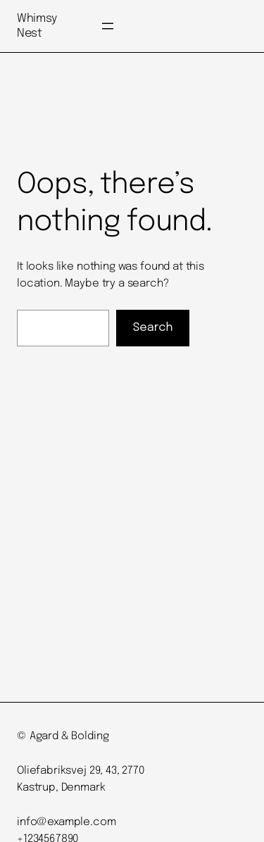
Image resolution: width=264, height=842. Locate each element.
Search (153, 328)
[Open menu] (107, 26)
